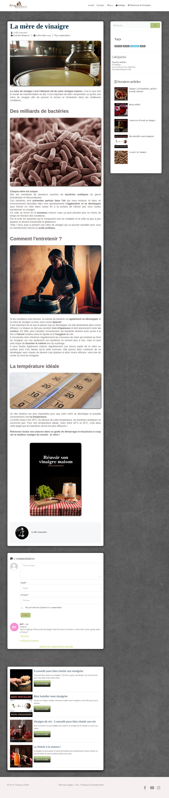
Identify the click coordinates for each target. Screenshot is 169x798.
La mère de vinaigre (130, 157)
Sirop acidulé (127, 109)
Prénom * (25, 595)
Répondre (25, 636)
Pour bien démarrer (120, 69)
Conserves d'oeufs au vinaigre (135, 125)
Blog (110, 5)
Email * (24, 582)
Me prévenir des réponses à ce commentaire (41, 607)
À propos (100, 5)
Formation (116, 64)
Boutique (120, 5)
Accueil (91, 5)
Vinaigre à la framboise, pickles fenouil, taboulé (135, 93)
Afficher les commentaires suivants (56, 646)
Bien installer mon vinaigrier (51, 696)
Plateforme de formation (139, 5)
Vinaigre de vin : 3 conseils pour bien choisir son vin (65, 721)
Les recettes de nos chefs (122, 67)
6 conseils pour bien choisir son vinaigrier (58, 671)
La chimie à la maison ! (47, 747)
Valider (26, 615)
